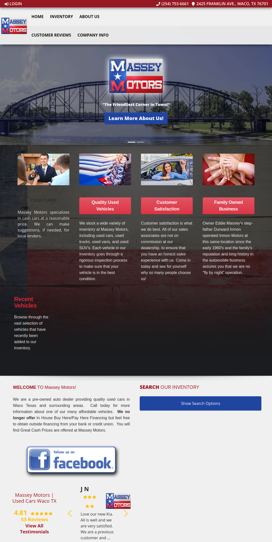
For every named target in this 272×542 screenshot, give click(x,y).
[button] (136, 118)
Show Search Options (200, 403)
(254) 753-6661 (172, 3)
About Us (90, 16)
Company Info (94, 35)
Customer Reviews (52, 35)
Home (39, 16)
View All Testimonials (34, 528)
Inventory (62, 16)
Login (13, 3)
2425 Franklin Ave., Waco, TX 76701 (229, 3)
